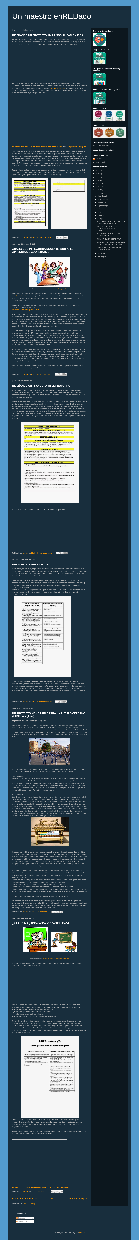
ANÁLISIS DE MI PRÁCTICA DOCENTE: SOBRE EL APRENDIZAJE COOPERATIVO (42, 250)
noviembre (102, 199)
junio (100, 212)
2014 (98, 193)
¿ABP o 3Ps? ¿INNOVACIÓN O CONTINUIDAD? (40, 923)
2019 (98, 177)
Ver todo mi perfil (99, 162)
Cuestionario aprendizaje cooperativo (26, 310)
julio (99, 209)
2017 (98, 183)
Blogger (82, 1233)
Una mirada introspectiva (25, 296)
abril (99, 219)
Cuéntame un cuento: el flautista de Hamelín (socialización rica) (37, 147)
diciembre (101, 196)
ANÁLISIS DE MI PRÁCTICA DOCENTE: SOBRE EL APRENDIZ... (107, 229)
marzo (100, 254)
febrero (100, 257)
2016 (98, 187)
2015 (98, 190)
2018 (98, 180)
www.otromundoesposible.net (59, 289)
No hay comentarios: (45, 237)
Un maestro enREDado (51, 16)
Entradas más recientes (24, 1198)
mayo (100, 215)
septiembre (102, 206)
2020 (98, 174)
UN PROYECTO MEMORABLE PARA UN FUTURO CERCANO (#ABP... (111, 243)
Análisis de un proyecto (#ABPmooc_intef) (29, 1187)
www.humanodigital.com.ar (63, 958)
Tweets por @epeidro (101, 145)
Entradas (20, 1218)
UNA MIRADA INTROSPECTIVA (31, 564)
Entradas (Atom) (29, 1204)
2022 (98, 170)
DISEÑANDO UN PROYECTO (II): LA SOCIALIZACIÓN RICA (47, 35)
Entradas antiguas (78, 1198)
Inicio (52, 1198)
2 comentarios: (42, 912)
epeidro (99, 159)
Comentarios (22, 1222)
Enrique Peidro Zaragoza (76, 147)
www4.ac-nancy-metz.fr (48, 958)
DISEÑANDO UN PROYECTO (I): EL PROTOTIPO (41, 385)
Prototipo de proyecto (57, 88)
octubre (101, 202)
